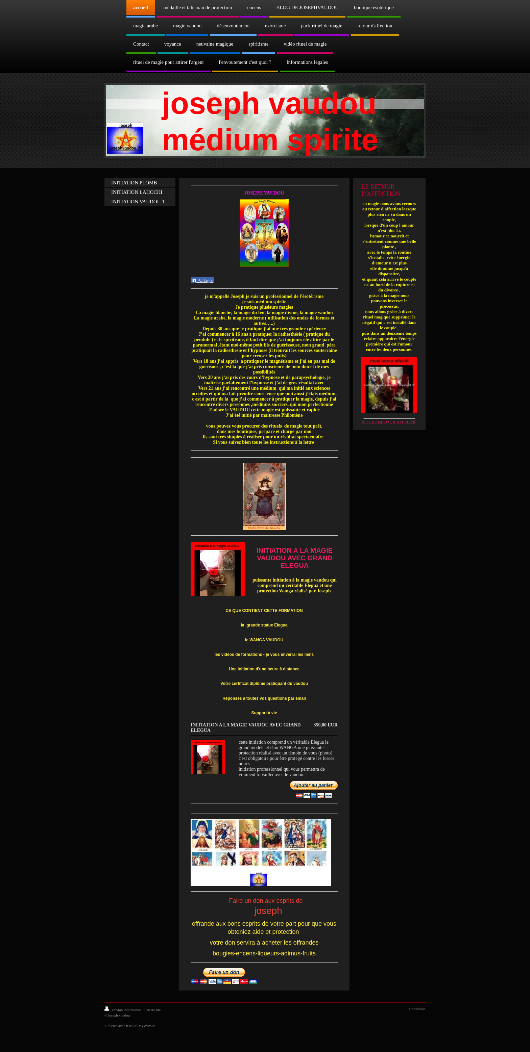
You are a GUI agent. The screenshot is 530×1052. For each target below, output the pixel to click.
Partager (202, 280)
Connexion (417, 1009)
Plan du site (152, 1010)
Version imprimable (123, 1010)
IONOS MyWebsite (140, 1026)
